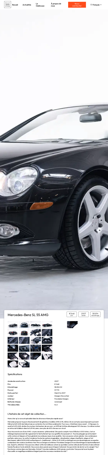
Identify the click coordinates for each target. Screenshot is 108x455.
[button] (96, 4)
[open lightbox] (13, 324)
